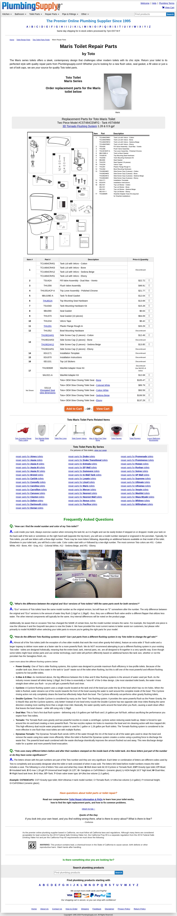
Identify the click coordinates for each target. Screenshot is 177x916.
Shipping (85, 909)
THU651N (47, 301)
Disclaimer (109, 909)
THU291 (48, 326)
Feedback (96, 909)
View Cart (102, 408)
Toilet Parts (35, 14)
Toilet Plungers (135, 431)
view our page (100, 450)
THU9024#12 (47, 344)
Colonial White (103, 385)
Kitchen (7, 14)
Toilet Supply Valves (79, 431)
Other (85, 14)
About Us (44, 909)
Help (154, 3)
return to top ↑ (88, 809)
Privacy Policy (124, 909)
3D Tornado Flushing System (80, 126)
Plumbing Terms (166, 3)
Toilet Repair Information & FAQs (86, 799)
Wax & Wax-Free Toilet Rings (97, 432)
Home (34, 909)
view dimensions (47, 392)
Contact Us (57, 909)
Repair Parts (52, 14)
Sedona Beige (103, 395)
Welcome (145, 3)
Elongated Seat (47, 390)
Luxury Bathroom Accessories (153, 432)
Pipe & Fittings (70, 14)
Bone (98, 380)
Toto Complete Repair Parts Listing (23, 432)
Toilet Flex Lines (60, 431)
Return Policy (140, 909)
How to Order (71, 909)
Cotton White (102, 390)
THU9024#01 (47, 335)
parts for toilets (29, 456)
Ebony (99, 400)
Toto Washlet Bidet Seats (42, 432)
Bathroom (20, 14)
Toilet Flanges (116, 431)
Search (170, 14)
